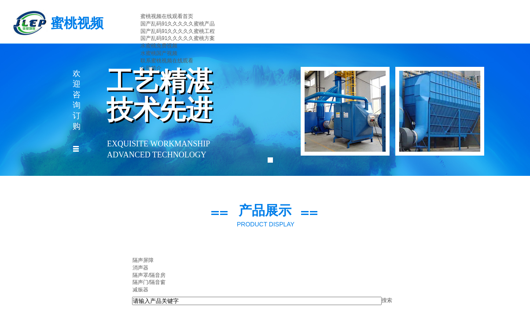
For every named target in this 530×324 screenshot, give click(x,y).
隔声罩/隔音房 (149, 275)
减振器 (140, 290)
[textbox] (257, 301)
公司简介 (151, 68)
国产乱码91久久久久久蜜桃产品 (177, 24)
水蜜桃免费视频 (158, 46)
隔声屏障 (143, 260)
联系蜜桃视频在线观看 (166, 61)
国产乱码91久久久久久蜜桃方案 (177, 38)
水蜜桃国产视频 (158, 53)
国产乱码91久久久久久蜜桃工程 (177, 31)
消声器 (140, 268)
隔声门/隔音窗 (149, 282)
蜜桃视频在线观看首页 (166, 16)
